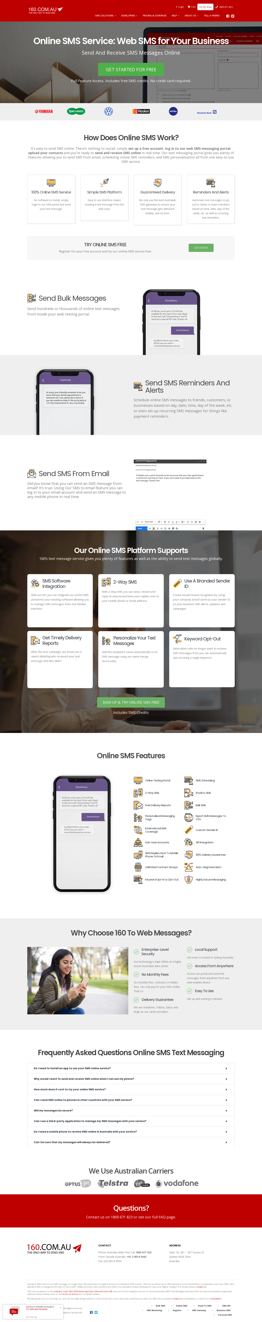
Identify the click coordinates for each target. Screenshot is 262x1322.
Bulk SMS (158, 1306)
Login (181, 6)
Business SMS (223, 1310)
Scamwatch (215, 1298)
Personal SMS (224, 1315)
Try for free (205, 7)
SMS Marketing (152, 1310)
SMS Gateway (197, 1310)
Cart (192, 7)
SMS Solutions (104, 15)
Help (174, 15)
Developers (128, 15)
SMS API (226, 1306)
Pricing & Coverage (154, 15)
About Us (190, 15)
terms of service (70, 1294)
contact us (201, 1287)
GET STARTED (201, 247)
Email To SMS (203, 1306)
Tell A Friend (212, 15)
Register (175, 1310)
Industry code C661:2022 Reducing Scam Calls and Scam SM (83, 1291)
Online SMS (179, 1306)
